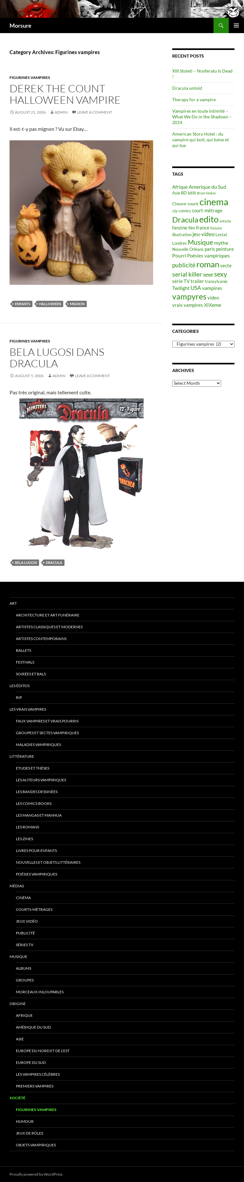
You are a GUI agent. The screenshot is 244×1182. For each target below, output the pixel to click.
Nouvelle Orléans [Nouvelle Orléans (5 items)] (188, 249)
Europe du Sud (31, 1062)
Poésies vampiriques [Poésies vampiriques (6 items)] (208, 255)
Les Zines (24, 838)
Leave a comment (94, 112)
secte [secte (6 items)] (226, 265)
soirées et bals (31, 674)
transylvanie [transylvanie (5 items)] (216, 281)
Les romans (27, 827)
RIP (19, 697)
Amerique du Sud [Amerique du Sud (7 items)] (207, 187)
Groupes (25, 980)
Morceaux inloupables (40, 991)
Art (13, 603)
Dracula (54, 562)
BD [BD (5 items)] (184, 192)
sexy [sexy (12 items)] (220, 274)
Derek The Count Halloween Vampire (65, 94)
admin (61, 112)
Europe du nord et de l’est (43, 1050)
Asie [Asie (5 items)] (176, 192)
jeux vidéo (27, 921)
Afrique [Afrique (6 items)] (180, 187)
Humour (25, 1121)
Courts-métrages (34, 909)
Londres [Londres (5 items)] (179, 243)
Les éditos (20, 685)
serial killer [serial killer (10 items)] (187, 274)
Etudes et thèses (32, 768)
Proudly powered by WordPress (36, 1174)
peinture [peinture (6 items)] (225, 249)
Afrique (24, 1015)
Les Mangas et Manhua (39, 815)
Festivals (25, 662)
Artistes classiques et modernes (49, 626)
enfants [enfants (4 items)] (225, 221)
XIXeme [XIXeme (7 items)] (212, 305)
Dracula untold (187, 88)
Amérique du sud (33, 1027)
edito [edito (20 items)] (209, 219)
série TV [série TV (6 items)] (181, 281)
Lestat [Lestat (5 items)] (221, 234)
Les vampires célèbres (38, 1074)
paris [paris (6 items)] (210, 249)
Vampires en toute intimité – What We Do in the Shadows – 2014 (202, 116)
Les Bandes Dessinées (37, 791)
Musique (18, 956)
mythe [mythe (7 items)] (221, 243)
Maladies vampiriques (38, 744)
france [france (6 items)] (202, 227)
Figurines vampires (30, 77)
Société (17, 1097)
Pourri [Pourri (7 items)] (179, 255)
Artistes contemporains (41, 638)
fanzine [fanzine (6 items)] (179, 227)
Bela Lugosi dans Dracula (57, 357)
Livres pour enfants (36, 850)
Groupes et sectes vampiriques (47, 732)
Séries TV (24, 944)
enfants (22, 304)
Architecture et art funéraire (47, 615)
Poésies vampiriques (36, 874)
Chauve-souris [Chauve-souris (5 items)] (185, 203)
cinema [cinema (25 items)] (214, 201)
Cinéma (23, 897)
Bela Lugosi (26, 562)
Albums (23, 968)
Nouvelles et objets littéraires (48, 862)
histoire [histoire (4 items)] (216, 228)
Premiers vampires (34, 1086)
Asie (20, 1039)
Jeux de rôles (29, 1133)
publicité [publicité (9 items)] (183, 265)
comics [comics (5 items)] (185, 210)
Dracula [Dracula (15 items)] (185, 219)
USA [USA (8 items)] (196, 288)
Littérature (22, 756)
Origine (18, 1003)
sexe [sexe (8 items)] (208, 274)
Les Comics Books (33, 803)
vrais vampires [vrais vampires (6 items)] (187, 305)
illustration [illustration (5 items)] (182, 234)
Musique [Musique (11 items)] (200, 242)
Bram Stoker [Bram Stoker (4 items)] (206, 193)
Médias (17, 885)
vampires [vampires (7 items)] (212, 288)
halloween (50, 304)
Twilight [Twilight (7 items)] (181, 288)
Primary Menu (236, 25)
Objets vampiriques (36, 1145)
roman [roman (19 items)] (207, 264)
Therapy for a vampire (194, 99)
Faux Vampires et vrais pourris (47, 721)
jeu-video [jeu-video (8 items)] (203, 234)
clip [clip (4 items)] (175, 211)
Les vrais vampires (28, 709)
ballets (23, 650)
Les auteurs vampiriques (41, 779)
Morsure (20, 25)
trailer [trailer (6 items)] (197, 281)
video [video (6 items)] (213, 297)
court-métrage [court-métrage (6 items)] (207, 210)
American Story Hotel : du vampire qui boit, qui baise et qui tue (200, 139)
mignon (77, 304)
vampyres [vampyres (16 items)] (189, 296)
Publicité (25, 933)
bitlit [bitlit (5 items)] (192, 192)
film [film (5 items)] (191, 227)
